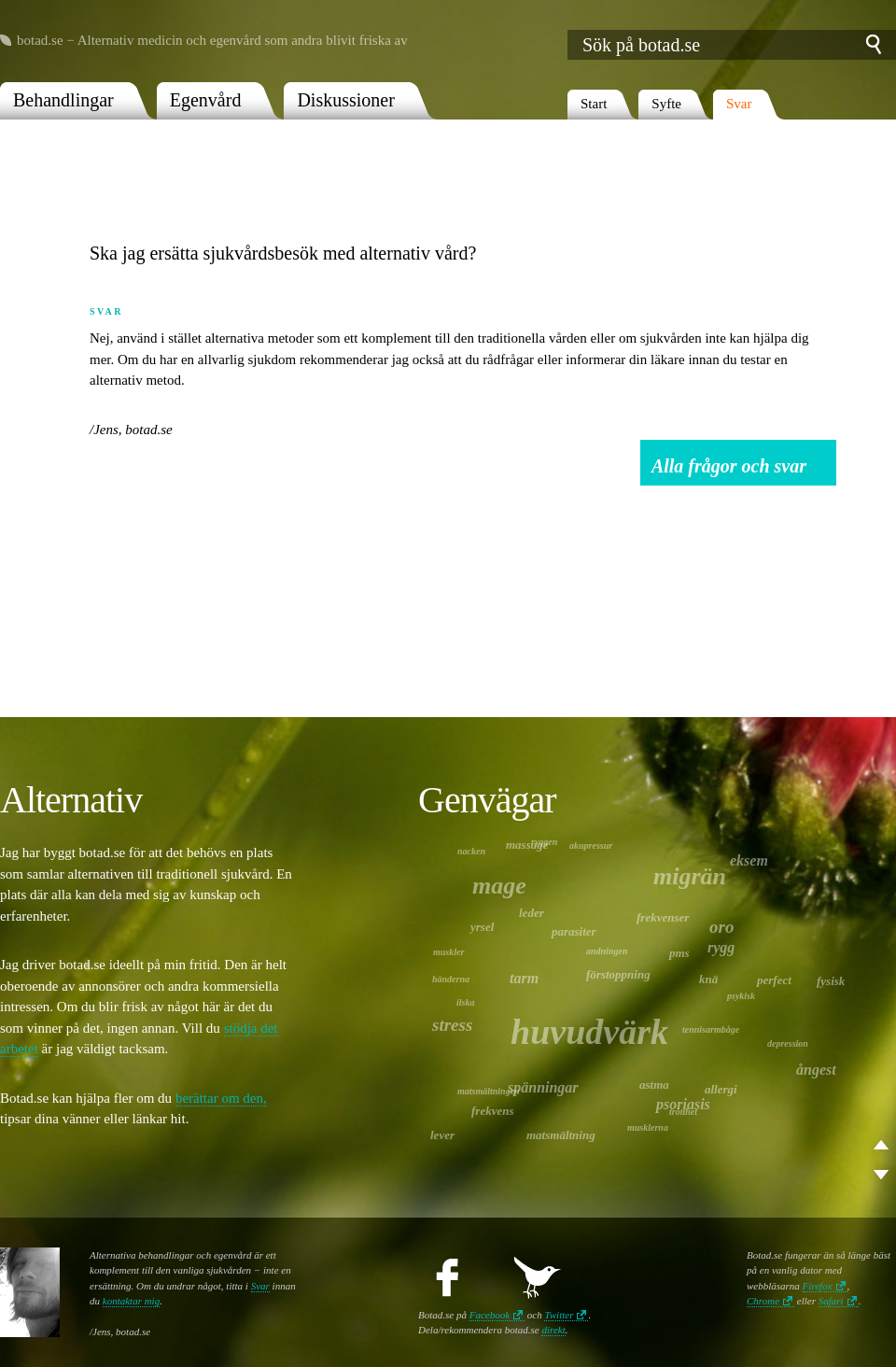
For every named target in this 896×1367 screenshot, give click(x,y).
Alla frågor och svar (728, 466)
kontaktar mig (131, 1300)
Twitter (558, 1314)
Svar (739, 103)
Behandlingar (63, 100)
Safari (831, 1300)
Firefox (818, 1285)
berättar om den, (221, 1098)
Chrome (763, 1300)
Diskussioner (345, 100)
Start (594, 103)
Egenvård (206, 100)
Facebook (489, 1314)
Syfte (666, 103)
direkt (553, 1329)
